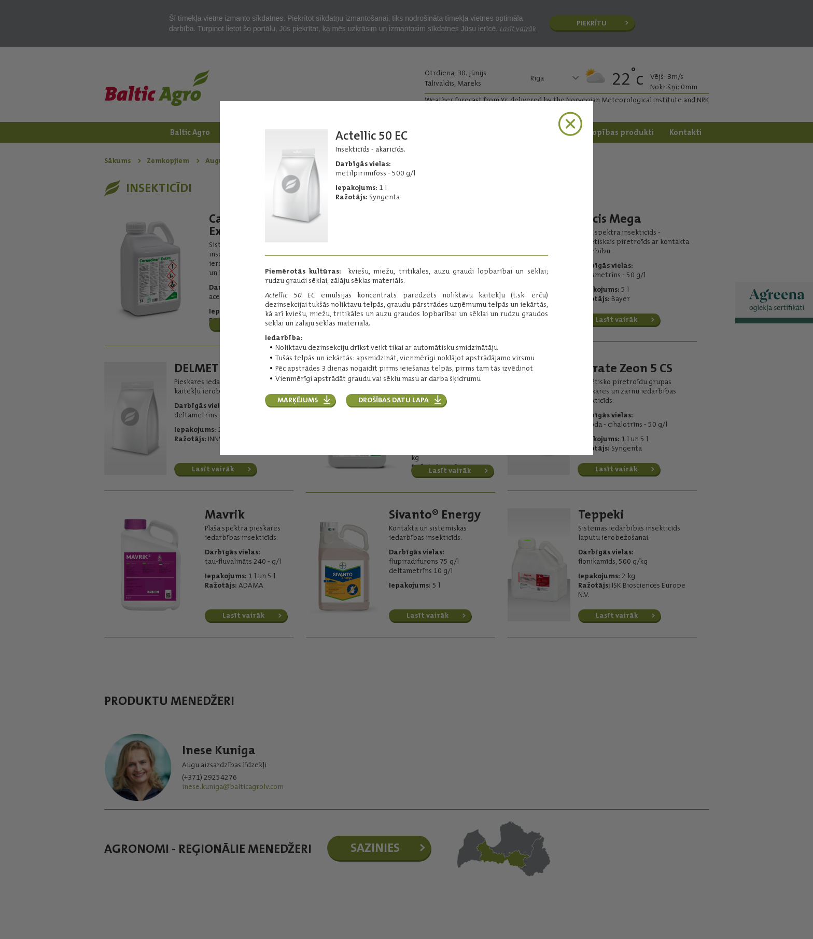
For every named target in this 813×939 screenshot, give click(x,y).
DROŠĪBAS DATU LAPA (393, 399)
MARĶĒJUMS (297, 399)
